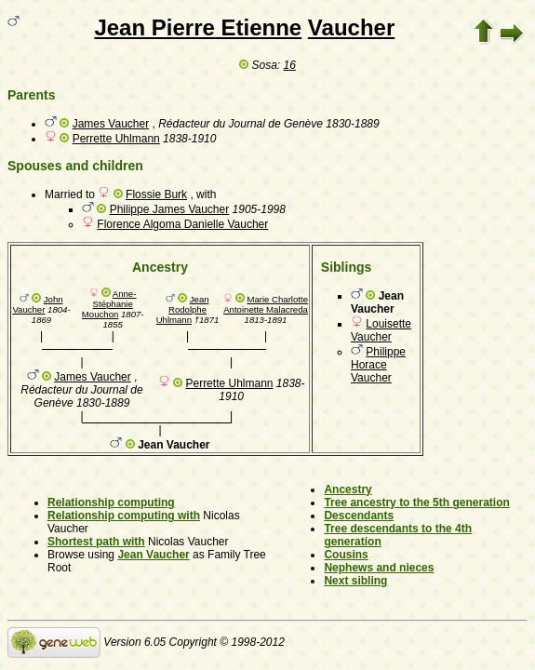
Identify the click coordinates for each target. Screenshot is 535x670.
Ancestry (347, 489)
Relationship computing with (123, 515)
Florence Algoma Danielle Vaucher (182, 224)
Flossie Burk (156, 194)
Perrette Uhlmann (116, 138)
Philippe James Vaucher (170, 209)
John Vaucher (37, 304)
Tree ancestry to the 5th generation (416, 502)
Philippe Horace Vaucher (378, 364)
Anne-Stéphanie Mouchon (109, 303)
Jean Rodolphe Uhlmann (182, 309)
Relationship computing (111, 502)
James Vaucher (111, 123)
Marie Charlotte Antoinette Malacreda (265, 304)
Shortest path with (96, 541)
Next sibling (355, 580)
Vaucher (351, 27)
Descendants (359, 515)
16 (290, 65)
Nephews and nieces (379, 567)
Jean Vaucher (153, 554)
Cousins (346, 554)
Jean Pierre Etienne (197, 27)
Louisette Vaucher (381, 330)
